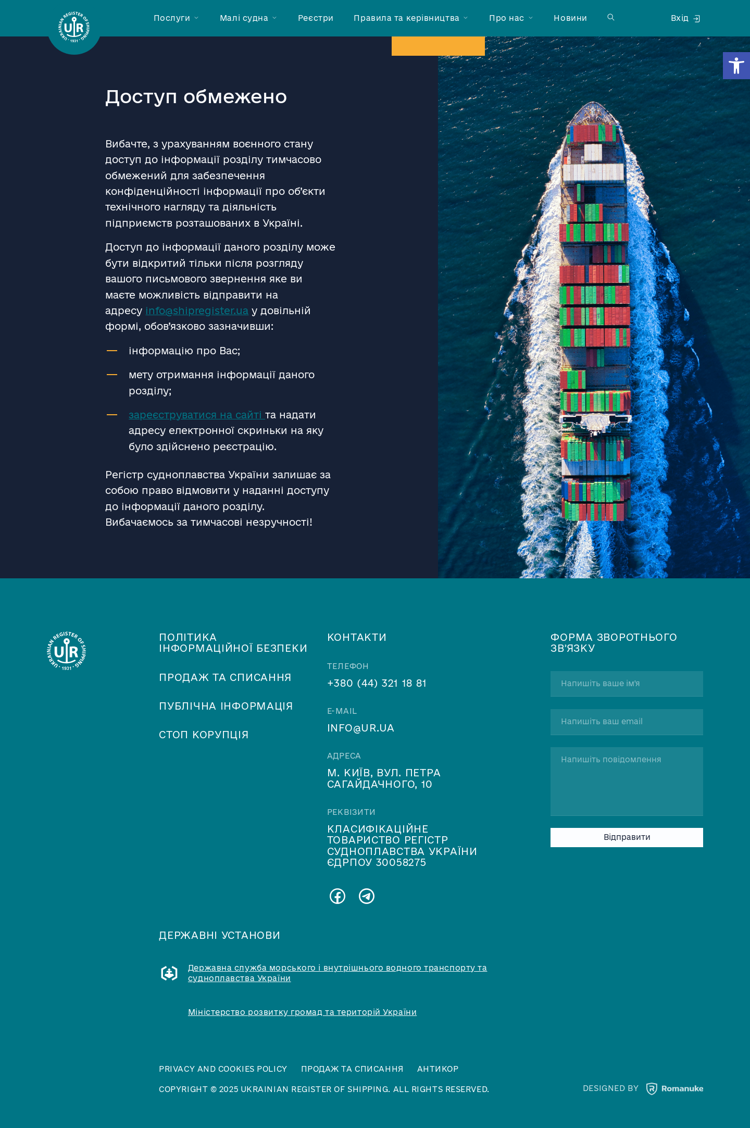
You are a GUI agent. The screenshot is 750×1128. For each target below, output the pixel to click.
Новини (570, 18)
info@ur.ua (361, 727)
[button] (736, 65)
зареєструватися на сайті (197, 414)
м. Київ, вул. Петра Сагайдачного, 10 (384, 778)
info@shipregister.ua (196, 310)
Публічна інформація (226, 705)
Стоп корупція (203, 734)
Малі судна (244, 18)
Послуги (172, 18)
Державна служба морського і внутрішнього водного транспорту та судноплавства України (338, 973)
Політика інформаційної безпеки (233, 642)
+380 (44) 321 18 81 (377, 682)
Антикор (438, 1068)
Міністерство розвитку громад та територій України (302, 1012)
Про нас (506, 18)
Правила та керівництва (406, 18)
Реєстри (316, 18)
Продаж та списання (225, 677)
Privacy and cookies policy (223, 1068)
